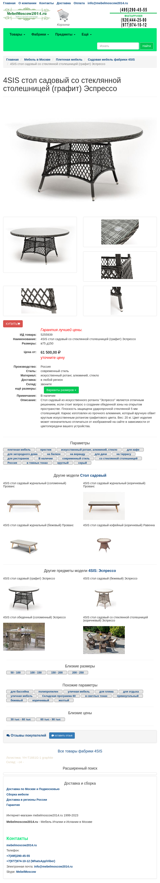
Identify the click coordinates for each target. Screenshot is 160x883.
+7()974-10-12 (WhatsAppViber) (30, 861)
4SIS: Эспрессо (102, 571)
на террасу (123, 454)
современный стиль (76, 458)
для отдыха (131, 691)
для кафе (133, 449)
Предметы (65, 34)
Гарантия (13, 805)
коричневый (40, 700)
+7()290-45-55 (18, 856)
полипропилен (48, 691)
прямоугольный (128, 696)
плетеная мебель (19, 449)
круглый (63, 462)
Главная (9, 3)
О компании (27, 3)
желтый (64, 700)
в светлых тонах (96, 696)
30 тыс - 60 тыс (21, 719)
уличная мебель (79, 691)
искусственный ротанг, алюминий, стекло (89, 449)
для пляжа (106, 691)
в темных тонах (37, 462)
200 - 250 (78, 672)
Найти (146, 46)
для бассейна (20, 691)
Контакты (46, 3)
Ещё (87, 34)
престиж (45, 449)
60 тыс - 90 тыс (50, 719)
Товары (17, 34)
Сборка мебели (17, 794)
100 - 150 (36, 672)
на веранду (77, 454)
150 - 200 (57, 672)
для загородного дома (23, 454)
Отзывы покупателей (26, 735)
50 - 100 (16, 672)
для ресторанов (18, 458)
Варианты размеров (61, 390)
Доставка (64, 3)
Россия (12, 462)
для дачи (101, 454)
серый (82, 462)
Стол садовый (93, 475)
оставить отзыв (61, 735)
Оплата (79, 3)
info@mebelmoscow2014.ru (108, 3)
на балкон (53, 454)
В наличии (46, 458)
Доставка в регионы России (26, 799)
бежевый (17, 700)
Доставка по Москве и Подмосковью (33, 789)
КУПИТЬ (13, 323)
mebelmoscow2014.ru (21, 845)
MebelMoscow (26, 871)
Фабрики (40, 34)
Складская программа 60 (58, 696)
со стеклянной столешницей (118, 458)
